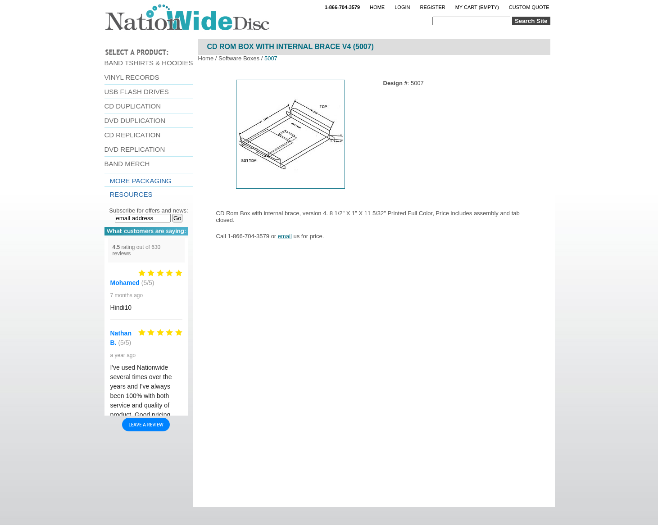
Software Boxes (238, 58)
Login (402, 7)
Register (432, 7)
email (285, 236)
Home (377, 7)
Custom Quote (529, 7)
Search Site (531, 21)
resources (131, 194)
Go (177, 218)
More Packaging (141, 181)
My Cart (477, 7)
